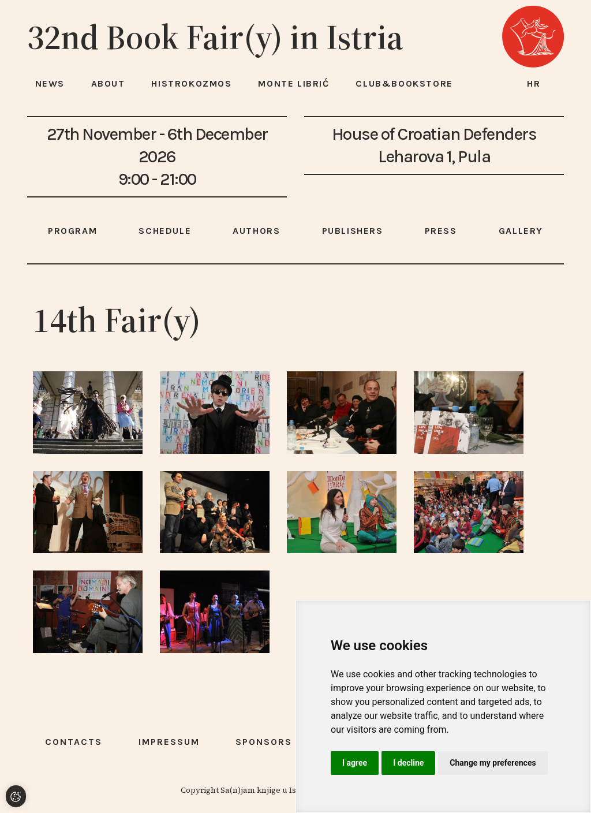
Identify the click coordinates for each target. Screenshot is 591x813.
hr (534, 83)
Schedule (165, 230)
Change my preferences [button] (493, 762)
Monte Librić (293, 83)
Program (72, 230)
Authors (256, 230)
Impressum (169, 741)
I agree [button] (354, 762)
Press (441, 230)
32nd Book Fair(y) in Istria (215, 37)
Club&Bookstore (404, 83)
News (50, 83)
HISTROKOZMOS (191, 83)
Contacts (73, 741)
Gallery (521, 230)
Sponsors (263, 741)
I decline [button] (408, 762)
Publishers (352, 230)
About (108, 83)
